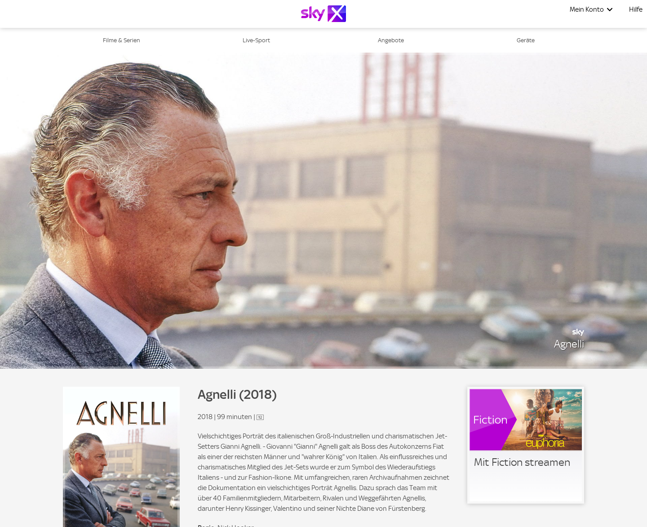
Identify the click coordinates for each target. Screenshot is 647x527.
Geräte (526, 40)
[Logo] (323, 13)
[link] (525, 445)
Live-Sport (256, 40)
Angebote (391, 40)
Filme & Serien (121, 40)
